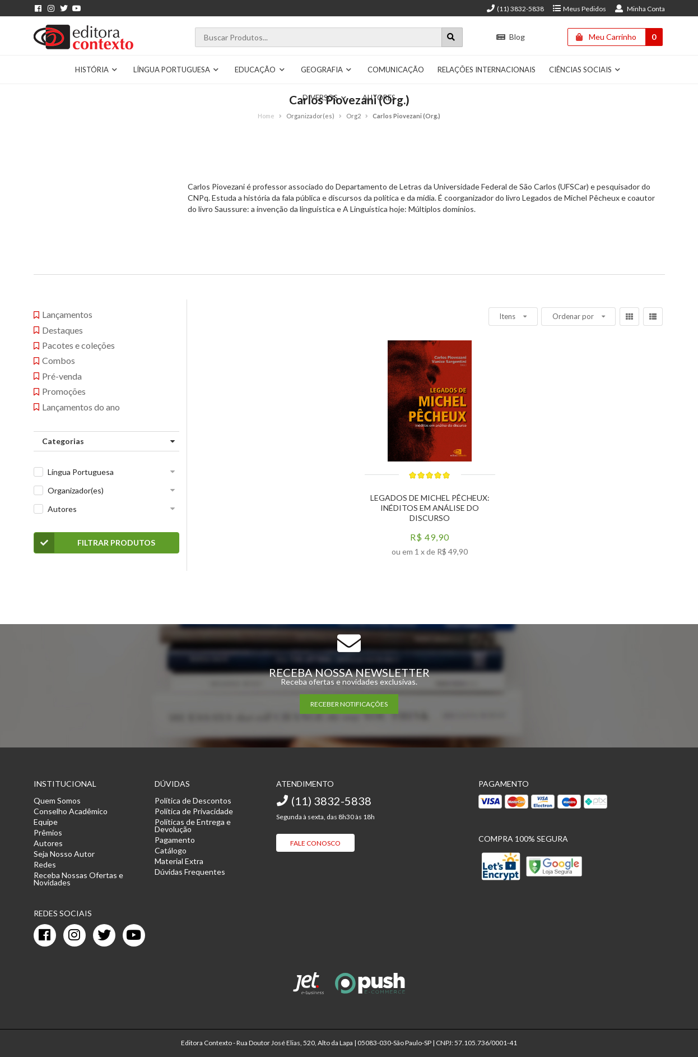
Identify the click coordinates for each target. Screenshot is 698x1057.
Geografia (326, 69)
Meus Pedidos (579, 8)
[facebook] (45, 935)
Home (266, 116)
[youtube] (134, 935)
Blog (510, 36)
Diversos (325, 97)
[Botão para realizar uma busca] (452, 37)
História (96, 69)
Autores (378, 97)
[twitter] (104, 935)
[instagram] (74, 935)
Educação (260, 69)
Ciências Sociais (585, 69)
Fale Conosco (315, 843)
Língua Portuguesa (176, 69)
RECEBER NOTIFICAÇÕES (349, 704)
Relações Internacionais (487, 69)
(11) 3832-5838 (515, 8)
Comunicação (395, 69)
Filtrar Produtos (95, 543)
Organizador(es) (76, 490)
